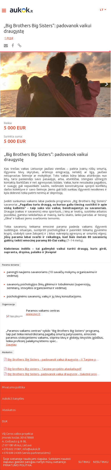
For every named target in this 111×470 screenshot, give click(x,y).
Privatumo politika (13, 387)
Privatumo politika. (17, 465)
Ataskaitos (9, 410)
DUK (5, 421)
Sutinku (84, 462)
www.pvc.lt (33, 314)
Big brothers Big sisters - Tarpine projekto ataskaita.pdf (44, 369)
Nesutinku (100, 462)
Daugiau (11, 344)
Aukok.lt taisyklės (13, 398)
